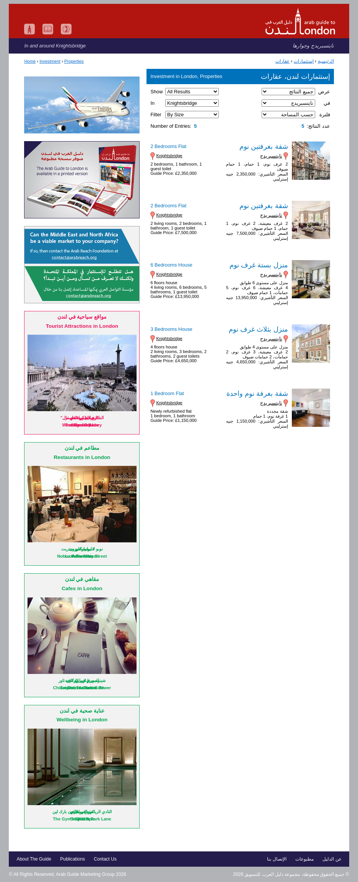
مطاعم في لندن (82, 448)
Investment (49, 61)
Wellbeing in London (82, 720)
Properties (74, 61)
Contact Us (105, 859)
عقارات (282, 61)
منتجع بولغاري (82, 811)
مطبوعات (304, 859)
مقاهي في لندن (82, 579)
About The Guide (33, 859)
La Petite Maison (82, 556)
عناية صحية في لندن (82, 711)
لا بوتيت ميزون (81, 549)
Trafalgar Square (82, 425)
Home (30, 61)
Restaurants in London (82, 457)
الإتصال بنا (276, 859)
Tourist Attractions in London (82, 326)
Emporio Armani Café (82, 687)
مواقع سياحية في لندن (82, 317)
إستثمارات (304, 61)
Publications (72, 859)
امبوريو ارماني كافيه (82, 680)
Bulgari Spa (82, 819)
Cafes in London (82, 588)
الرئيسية (326, 61)
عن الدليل (331, 859)
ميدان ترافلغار (82, 417)
